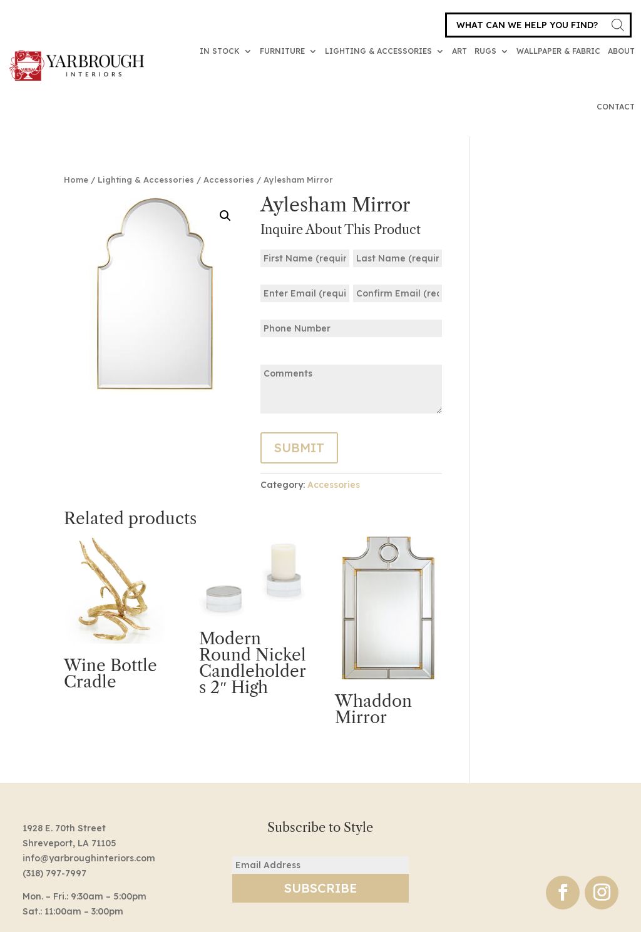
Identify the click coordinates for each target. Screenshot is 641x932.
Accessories (228, 180)
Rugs (485, 51)
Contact (616, 106)
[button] (225, 216)
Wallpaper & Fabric (558, 51)
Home (76, 180)
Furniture (282, 51)
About (621, 51)
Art (459, 51)
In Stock (220, 51)
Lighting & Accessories (378, 51)
